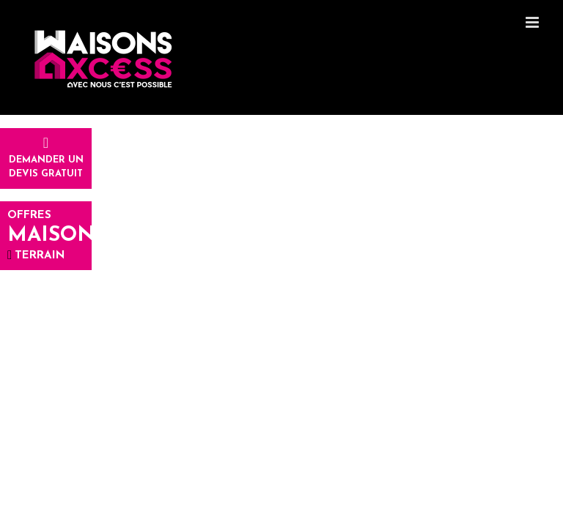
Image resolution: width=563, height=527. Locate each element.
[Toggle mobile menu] (533, 22)
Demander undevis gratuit (46, 160)
